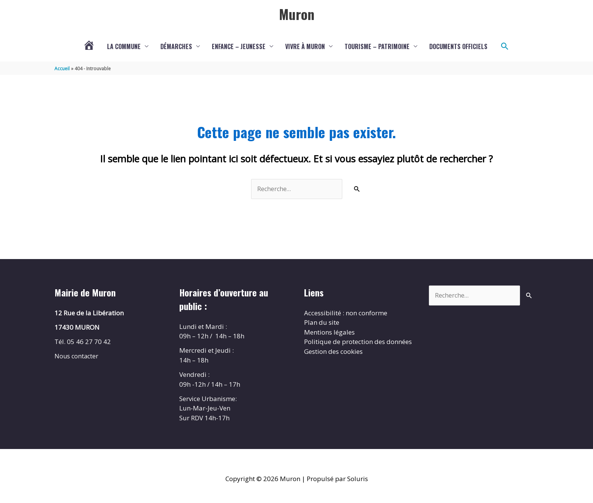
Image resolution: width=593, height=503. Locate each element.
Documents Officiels (458, 47)
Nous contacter (77, 357)
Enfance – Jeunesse (238, 47)
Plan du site (321, 323)
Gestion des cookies (333, 352)
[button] (505, 47)
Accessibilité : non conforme (345, 314)
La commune (124, 47)
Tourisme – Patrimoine (377, 47)
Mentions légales (329, 333)
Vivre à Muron (305, 47)
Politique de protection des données (358, 343)
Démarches (176, 47)
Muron (296, 14)
